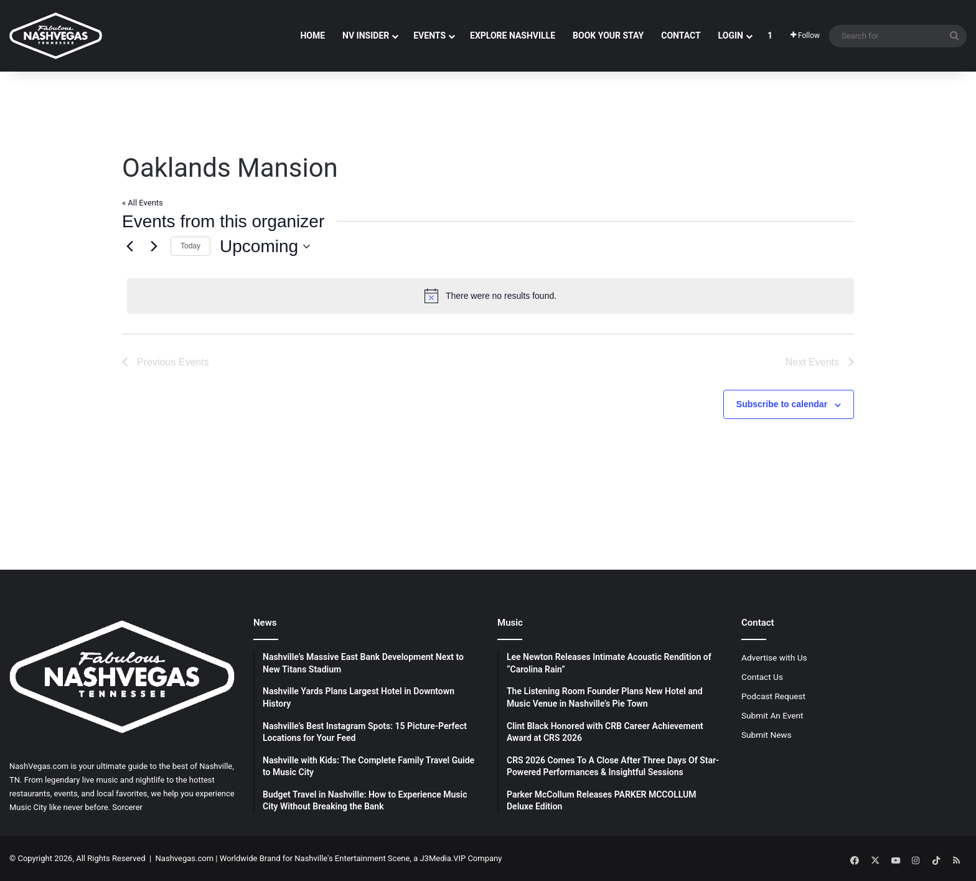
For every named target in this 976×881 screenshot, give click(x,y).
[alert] (490, 295)
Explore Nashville (512, 35)
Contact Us (762, 677)
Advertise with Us (774, 657)
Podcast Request (773, 696)
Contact (680, 35)
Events (429, 35)
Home (312, 35)
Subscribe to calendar (781, 404)
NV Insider (365, 35)
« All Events (142, 202)
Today (190, 246)
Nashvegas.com (185, 858)
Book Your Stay (608, 35)
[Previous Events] (129, 246)
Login (730, 35)
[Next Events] (153, 246)
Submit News (766, 735)
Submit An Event (772, 715)
